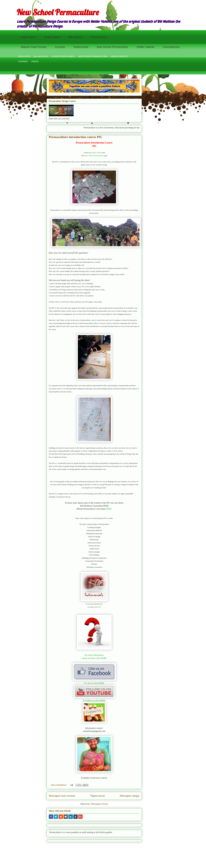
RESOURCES (24, 56)
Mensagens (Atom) (99, 804)
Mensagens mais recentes (62, 795)
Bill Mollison (76, 37)
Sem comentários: (59, 785)
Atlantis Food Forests (34, 46)
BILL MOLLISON (41, 56)
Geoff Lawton (52, 37)
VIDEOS (34, 61)
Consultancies (171, 46)
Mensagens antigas (129, 795)
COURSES (23, 61)
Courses (60, 46)
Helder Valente (145, 46)
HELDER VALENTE (119, 56)
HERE (109, 509)
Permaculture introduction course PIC (76, 137)
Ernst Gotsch (99, 37)
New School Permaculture (58, 12)
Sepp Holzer (28, 37)
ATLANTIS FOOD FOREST (63, 56)
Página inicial (97, 795)
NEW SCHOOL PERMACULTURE (92, 56)
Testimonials (80, 46)
